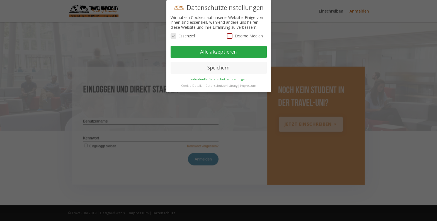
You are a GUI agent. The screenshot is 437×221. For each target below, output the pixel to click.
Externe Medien (245, 36)
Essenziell (183, 36)
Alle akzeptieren (218, 51)
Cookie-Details (191, 86)
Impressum (248, 86)
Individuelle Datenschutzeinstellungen (218, 79)
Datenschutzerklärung (221, 86)
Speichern (218, 67)
